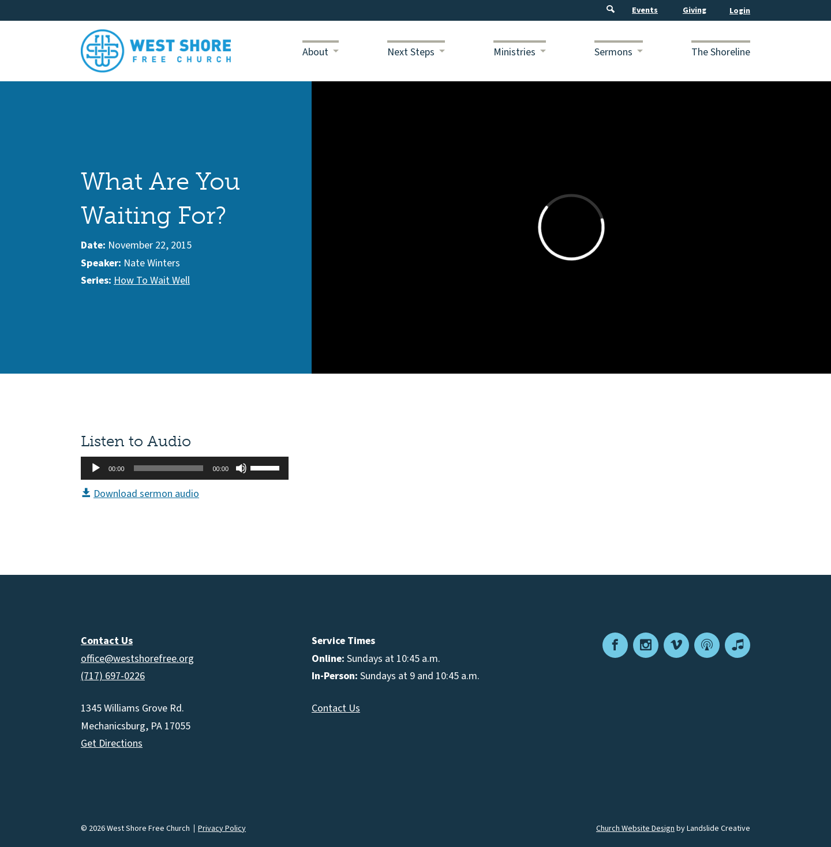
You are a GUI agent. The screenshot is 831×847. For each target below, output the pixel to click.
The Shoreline (720, 52)
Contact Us (336, 708)
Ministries (514, 52)
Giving (694, 10)
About (315, 52)
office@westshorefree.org (137, 659)
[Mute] (241, 468)
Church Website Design (635, 828)
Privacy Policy (222, 829)
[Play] (96, 468)
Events (645, 10)
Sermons (613, 52)
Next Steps (411, 52)
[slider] (169, 468)
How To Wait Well (152, 280)
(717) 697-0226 (113, 676)
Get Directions (112, 743)
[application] (185, 468)
